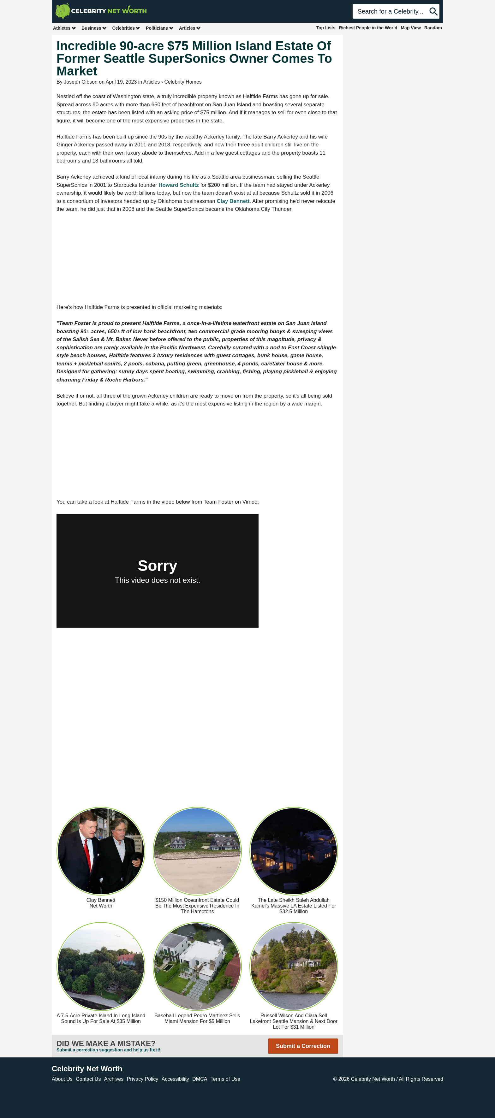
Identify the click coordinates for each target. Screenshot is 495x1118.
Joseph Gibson (81, 82)
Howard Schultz (178, 185)
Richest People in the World (368, 27)
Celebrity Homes (183, 82)
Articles (190, 28)
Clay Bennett (233, 201)
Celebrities (126, 28)
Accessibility (175, 1079)
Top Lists (325, 27)
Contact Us (88, 1079)
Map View (411, 27)
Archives (113, 1079)
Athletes (64, 28)
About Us (62, 1079)
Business (94, 28)
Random (433, 27)
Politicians (160, 28)
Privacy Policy (142, 1079)
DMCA (199, 1079)
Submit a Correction (303, 1046)
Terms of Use (225, 1079)
